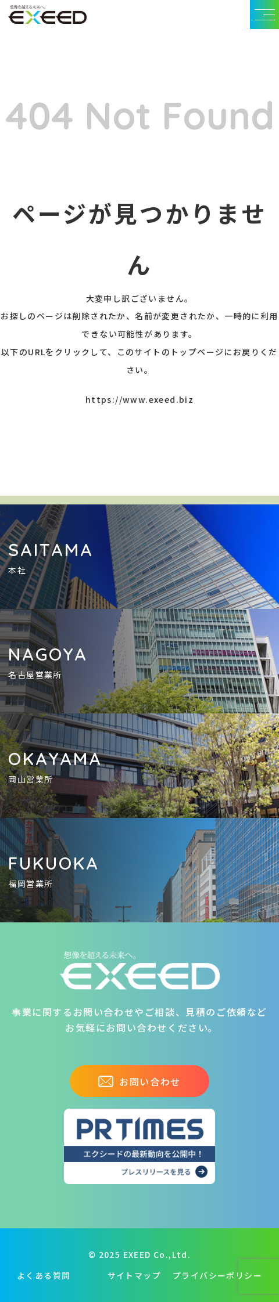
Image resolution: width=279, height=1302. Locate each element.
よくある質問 (43, 1275)
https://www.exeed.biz (139, 399)
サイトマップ (134, 1275)
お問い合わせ (139, 1081)
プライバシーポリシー (217, 1275)
